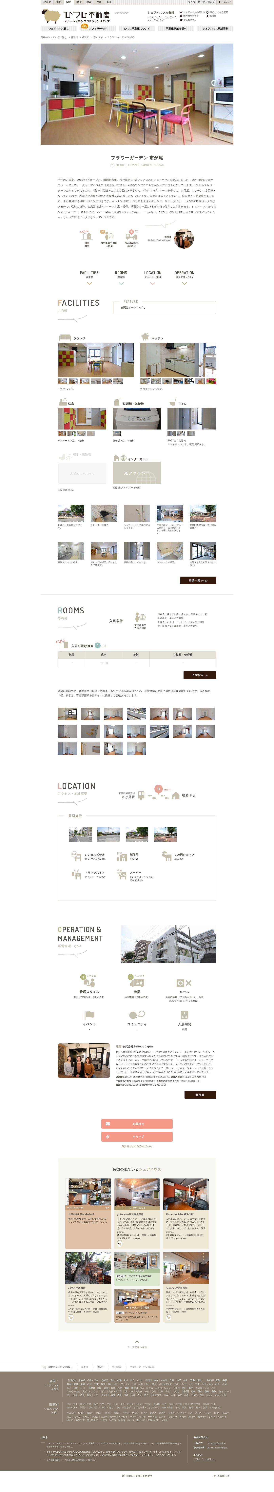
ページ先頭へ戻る (137, 1347)
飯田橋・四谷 (160, 1404)
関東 (68, 2)
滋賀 (127, 1388)
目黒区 (162, 1413)
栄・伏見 (125, 1384)
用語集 (211, 16)
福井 (103, 1384)
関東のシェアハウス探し (54, 37)
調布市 (113, 1416)
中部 (78, 2)
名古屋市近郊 (165, 1384)
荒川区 (216, 1413)
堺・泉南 (129, 1391)
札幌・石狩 (92, 1380)
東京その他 (215, 1407)
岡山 (200, 1391)
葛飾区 (226, 1413)
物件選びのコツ (189, 16)
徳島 (207, 1391)
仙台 (132, 1380)
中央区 (95, 1416)
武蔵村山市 (153, 1420)
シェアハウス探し (58, 28)
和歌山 (134, 1388)
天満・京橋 (210, 1388)
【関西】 (91, 1388)
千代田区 (152, 1416)
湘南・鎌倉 (167, 1407)
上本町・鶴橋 (73, 1391)
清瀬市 (191, 1416)
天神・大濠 (169, 1395)
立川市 (162, 1416)
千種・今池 (137, 1384)
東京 (156, 1380)
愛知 (218, 1380)
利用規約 (198, 1454)
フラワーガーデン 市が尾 (120, 37)
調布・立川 (94, 1407)
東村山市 (140, 1420)
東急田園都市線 (127, 793)
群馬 (192, 1380)
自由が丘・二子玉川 (76, 1407)
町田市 (183, 1416)
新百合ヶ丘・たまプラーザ (146, 1407)
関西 (89, 2)
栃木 (185, 1380)
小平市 (133, 1416)
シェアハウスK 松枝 (176, 1288)
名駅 (116, 1384)
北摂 (102, 1391)
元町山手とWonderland (81, 1214)
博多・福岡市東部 (153, 1395)
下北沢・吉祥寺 (143, 1404)
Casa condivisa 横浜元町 (180, 1214)
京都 (106, 1388)
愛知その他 (207, 1384)
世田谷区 (71, 1413)
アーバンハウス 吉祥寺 (131, 1312)
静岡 (69, 1384)
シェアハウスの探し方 (192, 12)
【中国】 (185, 1391)
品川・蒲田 (112, 1404)
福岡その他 (220, 1395)
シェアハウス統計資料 (215, 28)
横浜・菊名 (107, 1407)
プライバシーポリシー (205, 1459)
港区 (69, 1416)
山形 (119, 1380)
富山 (110, 1384)
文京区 (77, 1416)
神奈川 (74, 37)
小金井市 (172, 1416)
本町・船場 (187, 1388)
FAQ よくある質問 (217, 12)
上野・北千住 (126, 1404)
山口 (221, 1391)
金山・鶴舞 (151, 1384)
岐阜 (76, 1384)
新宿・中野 (85, 1404)
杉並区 (81, 1413)
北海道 (47, 2)
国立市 (70, 1420)
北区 (190, 1413)
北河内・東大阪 (114, 1391)
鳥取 (214, 1391)
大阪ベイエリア (90, 1391)
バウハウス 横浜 (77, 1288)
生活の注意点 (187, 19)
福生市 (130, 1420)
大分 (119, 1395)
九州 (109, 2)
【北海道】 (72, 1380)
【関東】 (148, 1380)
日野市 (103, 1420)
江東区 (208, 1413)
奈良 (120, 1388)
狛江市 (112, 1420)
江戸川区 (181, 1413)
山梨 (82, 1384)
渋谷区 (144, 1413)
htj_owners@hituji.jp (217, 1447)
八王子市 (222, 1416)
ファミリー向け (98, 28)
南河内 (139, 1391)
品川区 (198, 1413)
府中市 (142, 1416)
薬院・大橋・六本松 (187, 1395)
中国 (99, 2)
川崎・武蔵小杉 (123, 1407)
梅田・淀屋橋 (146, 1388)
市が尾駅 (98, 37)
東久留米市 (92, 1420)
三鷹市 (104, 1416)
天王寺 (176, 1388)
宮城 (112, 1380)
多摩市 (212, 1416)
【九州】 (105, 1395)
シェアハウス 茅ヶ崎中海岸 (133, 1276)
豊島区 (117, 1413)
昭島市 (121, 1420)
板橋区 (90, 1413)
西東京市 (80, 1420)
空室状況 (200, 675)
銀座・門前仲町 (192, 1404)
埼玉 (179, 1380)
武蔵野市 (123, 1416)
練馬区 (153, 1413)
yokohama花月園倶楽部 (130, 1214)
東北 (58, 2)
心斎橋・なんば (163, 1388)
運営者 (200, 1094)
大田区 (99, 1413)
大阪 (99, 1388)
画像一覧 (198, 581)
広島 (193, 1391)
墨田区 (86, 1416)
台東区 (171, 1413)
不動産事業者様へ (176, 28)
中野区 (126, 1413)
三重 (96, 1384)
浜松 (184, 1384)
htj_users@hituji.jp (216, 1443)
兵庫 (113, 1388)
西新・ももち (206, 1395)
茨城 (199, 1380)
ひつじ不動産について (137, 28)
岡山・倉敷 (72, 1395)
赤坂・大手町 (175, 1404)
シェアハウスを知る (161, 12)
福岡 (112, 1395)
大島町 (164, 1420)
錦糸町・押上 (209, 1404)
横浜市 (85, 37)
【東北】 (105, 1380)
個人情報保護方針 (76, 1460)
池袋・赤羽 (98, 1404)
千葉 (172, 1380)
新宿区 (108, 1413)
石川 (89, 1384)
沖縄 (126, 1395)
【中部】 (210, 1380)
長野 (225, 1380)
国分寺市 (202, 1416)
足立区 (135, 1413)
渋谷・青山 (72, 1404)
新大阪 (199, 1388)
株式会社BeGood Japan (137, 1046)
